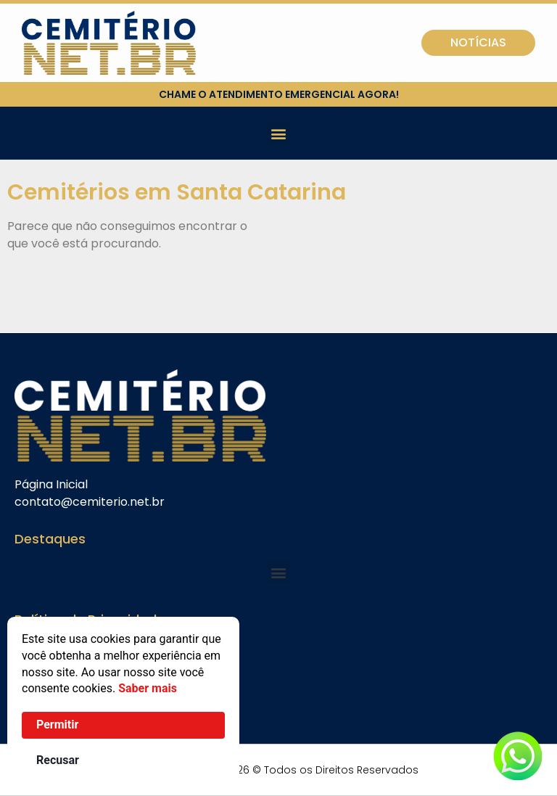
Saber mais (147, 688)
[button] (279, 133)
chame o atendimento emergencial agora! (279, 94)
